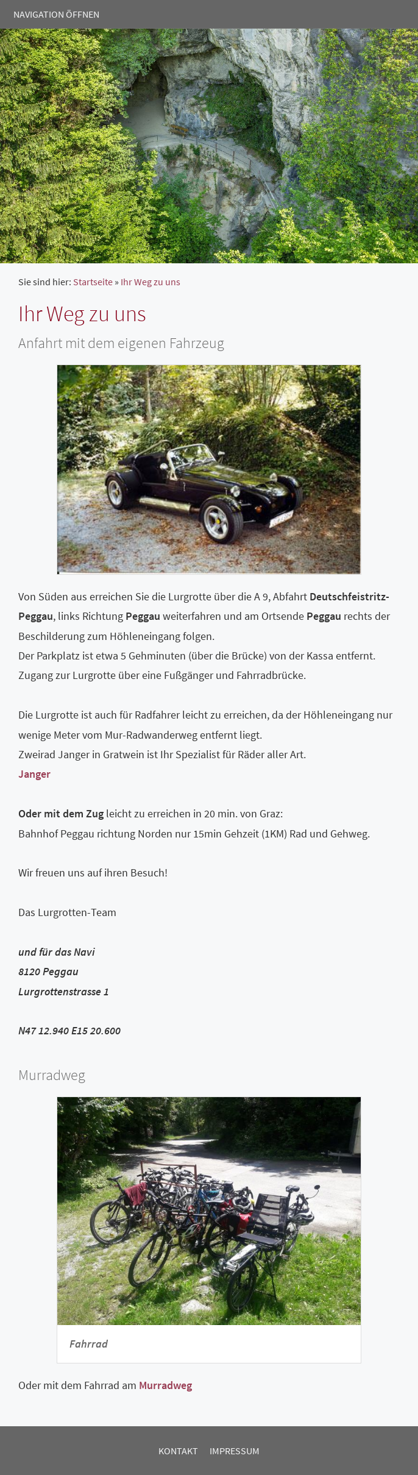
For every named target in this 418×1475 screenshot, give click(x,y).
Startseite (93, 281)
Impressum (235, 1451)
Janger (34, 774)
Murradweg (165, 1385)
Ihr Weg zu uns (150, 281)
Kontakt (178, 1451)
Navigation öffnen (56, 14)
